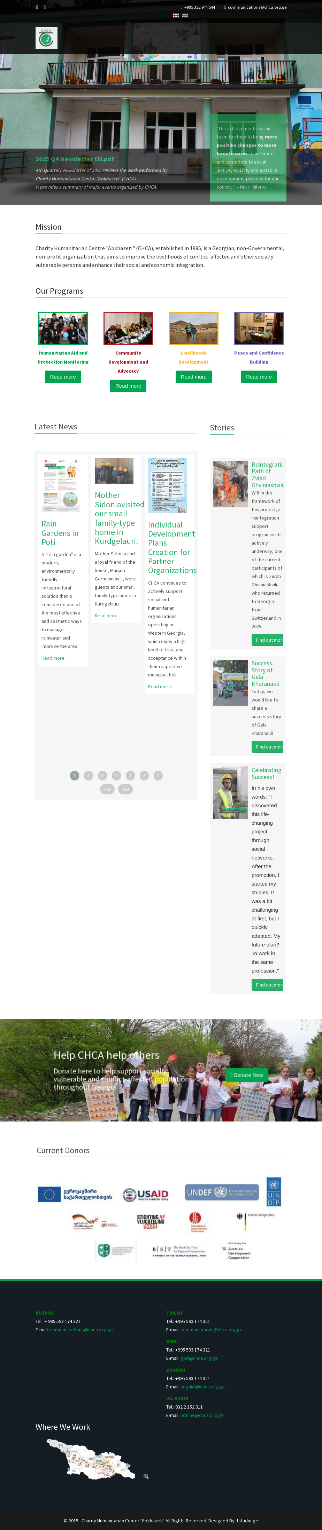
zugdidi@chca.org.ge (203, 1387)
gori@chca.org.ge (199, 1358)
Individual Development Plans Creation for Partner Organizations (168, 547)
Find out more (270, 644)
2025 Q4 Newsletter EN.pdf (75, 159)
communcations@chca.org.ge (212, 1329)
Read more (63, 377)
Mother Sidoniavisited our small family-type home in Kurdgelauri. (115, 518)
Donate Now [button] (207, 1073)
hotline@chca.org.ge (202, 1415)
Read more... (50, 658)
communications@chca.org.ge (257, 7)
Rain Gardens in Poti (56, 532)
